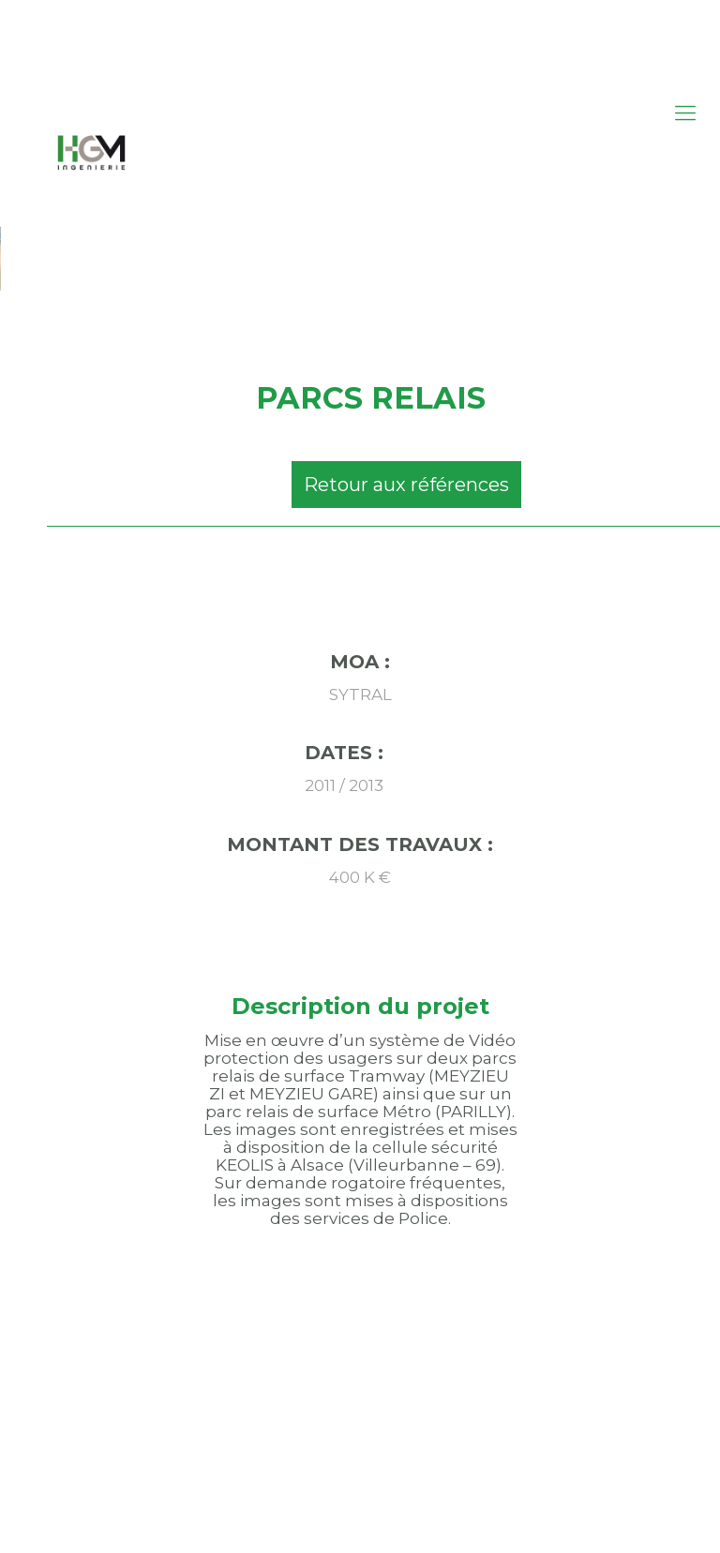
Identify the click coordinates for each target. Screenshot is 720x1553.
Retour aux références (406, 484)
